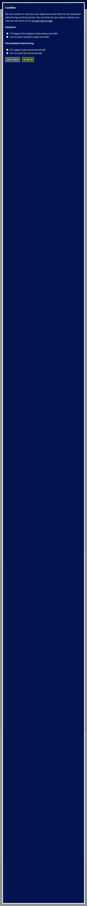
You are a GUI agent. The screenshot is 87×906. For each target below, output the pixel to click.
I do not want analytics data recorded (29, 36)
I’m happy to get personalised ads (27, 49)
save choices (13, 59)
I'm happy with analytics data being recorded (33, 33)
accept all (27, 59)
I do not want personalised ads (25, 53)
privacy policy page (42, 20)
